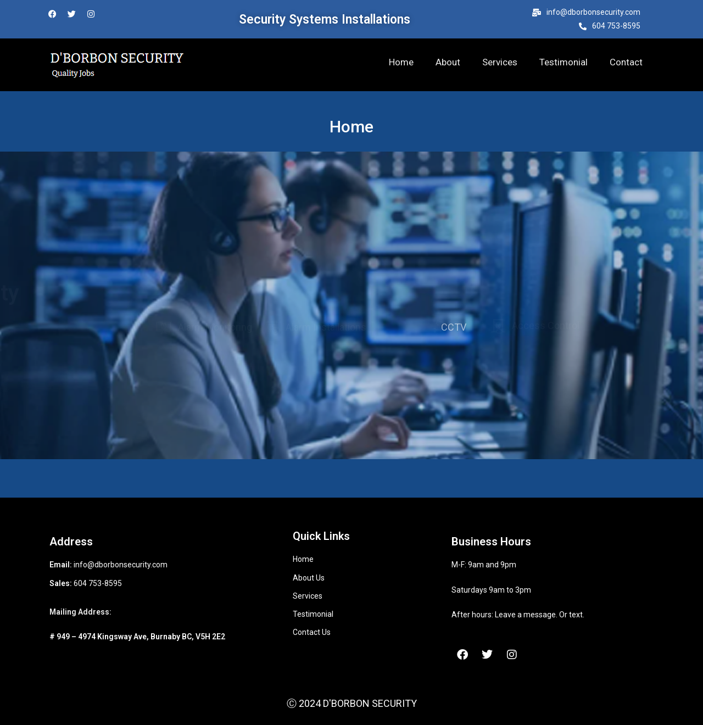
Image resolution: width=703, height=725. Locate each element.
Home (401, 62)
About (448, 62)
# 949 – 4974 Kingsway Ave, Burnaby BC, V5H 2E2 (137, 636)
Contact (626, 62)
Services (499, 62)
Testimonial (563, 62)
